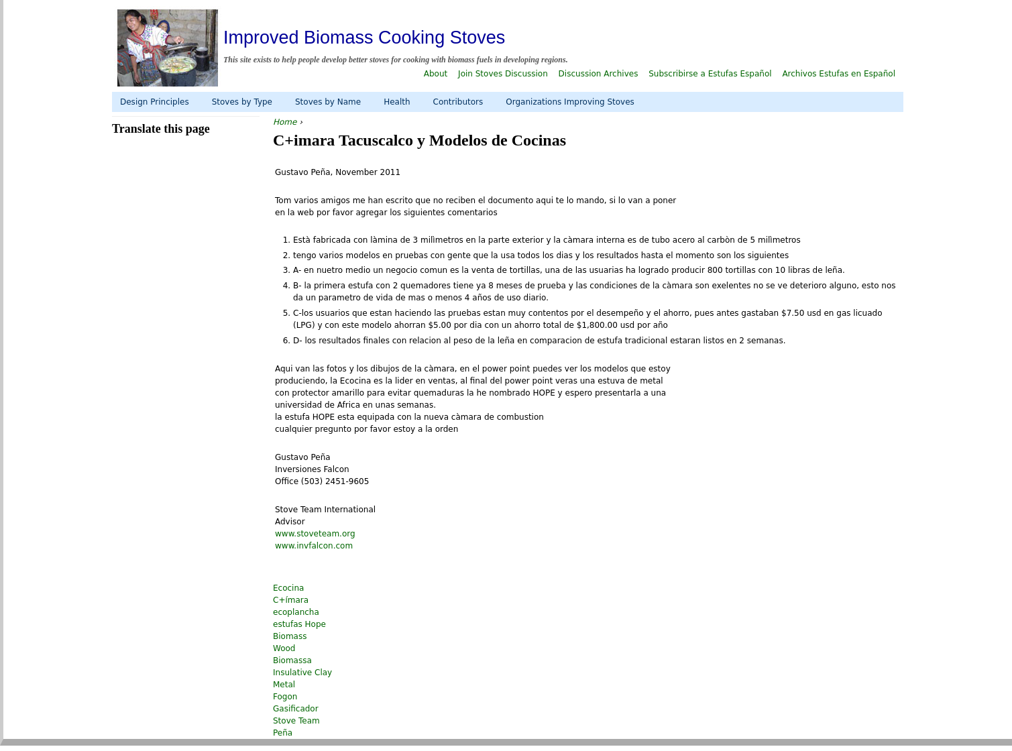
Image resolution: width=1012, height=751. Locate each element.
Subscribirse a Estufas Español (710, 73)
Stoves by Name (328, 102)
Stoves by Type (242, 102)
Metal (284, 684)
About (435, 73)
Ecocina (288, 588)
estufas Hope (299, 624)
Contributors (458, 102)
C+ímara (290, 600)
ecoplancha (296, 612)
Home (284, 122)
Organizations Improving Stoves (570, 102)
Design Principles (154, 102)
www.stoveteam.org (315, 533)
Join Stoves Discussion (503, 73)
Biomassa (292, 660)
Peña (282, 733)
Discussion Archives (598, 73)
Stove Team (296, 721)
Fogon (285, 696)
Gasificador (296, 708)
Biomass (289, 636)
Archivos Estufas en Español (838, 73)
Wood (284, 648)
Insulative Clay (302, 672)
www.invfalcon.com (314, 546)
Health (397, 102)
